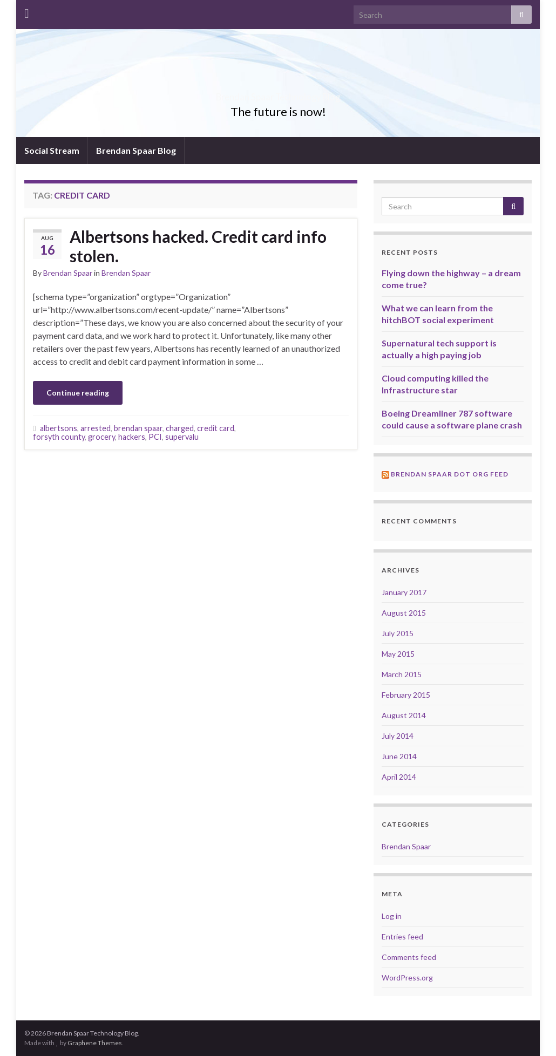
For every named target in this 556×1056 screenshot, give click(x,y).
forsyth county (59, 436)
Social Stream (51, 150)
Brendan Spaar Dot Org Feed (449, 474)
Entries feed (402, 936)
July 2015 (397, 633)
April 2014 (399, 776)
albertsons (58, 428)
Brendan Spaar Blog (136, 150)
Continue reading (77, 392)
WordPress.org (407, 977)
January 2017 (404, 592)
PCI (155, 436)
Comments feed (409, 957)
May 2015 (398, 653)
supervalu (182, 436)
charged (180, 428)
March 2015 (402, 674)
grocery (101, 436)
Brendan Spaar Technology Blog (278, 93)
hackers (131, 436)
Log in (392, 916)
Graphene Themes (94, 1043)
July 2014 (397, 735)
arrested (95, 428)
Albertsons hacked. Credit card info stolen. (198, 246)
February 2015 (406, 694)
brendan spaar (138, 428)
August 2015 (404, 612)
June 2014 (399, 756)
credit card (215, 428)
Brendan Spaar (67, 272)
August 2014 (404, 715)
